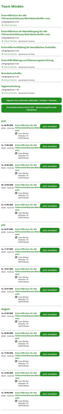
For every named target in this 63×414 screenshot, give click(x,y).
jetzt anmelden (50, 126)
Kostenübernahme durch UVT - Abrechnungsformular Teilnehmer (31, 108)
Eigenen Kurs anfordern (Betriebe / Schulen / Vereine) (31, 100)
